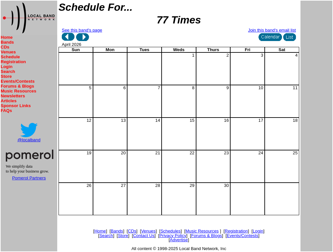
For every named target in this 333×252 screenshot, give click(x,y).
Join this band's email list (272, 30)
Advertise (179, 239)
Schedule (10, 56)
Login (6, 66)
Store (6, 76)
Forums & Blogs (17, 86)
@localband (29, 139)
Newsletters (13, 95)
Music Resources (18, 91)
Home (7, 37)
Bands (7, 42)
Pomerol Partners (29, 177)
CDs (5, 47)
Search (8, 71)
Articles (9, 100)
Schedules (170, 231)
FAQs (6, 110)
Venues (8, 51)
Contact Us (143, 235)
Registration (13, 61)
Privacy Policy (172, 235)
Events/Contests (17, 81)
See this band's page (82, 30)
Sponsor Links (16, 105)
